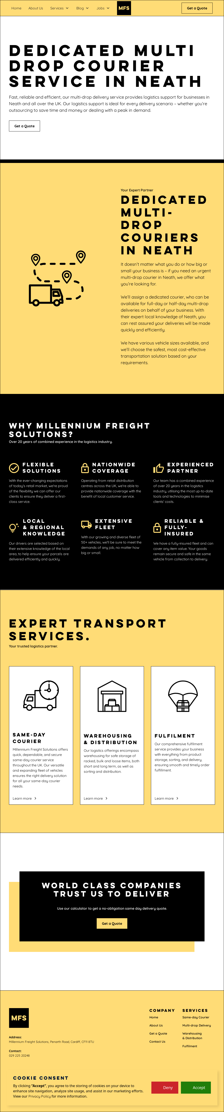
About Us (35, 8)
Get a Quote (197, 8)
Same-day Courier (195, 1017)
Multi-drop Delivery (196, 1025)
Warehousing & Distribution (192, 1036)
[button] (60, 8)
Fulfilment (189, 1046)
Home (16, 8)
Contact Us (157, 1042)
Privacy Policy (39, 1096)
